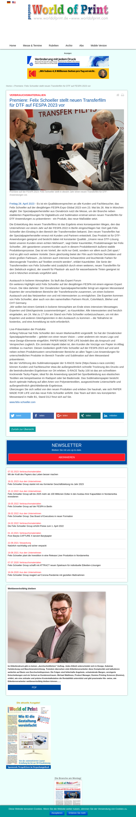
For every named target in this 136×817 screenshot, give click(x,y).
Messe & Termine (32, 45)
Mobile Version (99, 45)
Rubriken (54, 45)
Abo (81, 45)
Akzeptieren (57, 813)
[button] (20, 416)
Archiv (69, 45)
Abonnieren (67, 457)
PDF (34, 687)
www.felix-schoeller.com (23, 402)
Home (13, 45)
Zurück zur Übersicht (22, 429)
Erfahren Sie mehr (77, 813)
